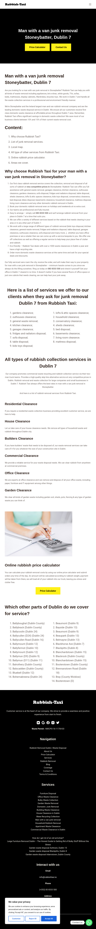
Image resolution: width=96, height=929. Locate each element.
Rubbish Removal (48, 761)
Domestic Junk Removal (48, 807)
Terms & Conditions (48, 774)
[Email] (43, 722)
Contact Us (48, 771)
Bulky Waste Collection (48, 800)
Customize (16, 919)
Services (48, 758)
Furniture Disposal (48, 793)
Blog (48, 764)
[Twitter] (57, 722)
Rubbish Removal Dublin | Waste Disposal (48, 748)
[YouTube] (38, 722)
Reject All (32, 919)
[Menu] (90, 4)
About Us (48, 751)
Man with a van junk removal (48, 820)
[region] (32, 911)
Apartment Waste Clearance (48, 826)
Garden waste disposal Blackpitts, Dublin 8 (48, 851)
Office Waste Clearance (48, 797)
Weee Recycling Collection (48, 816)
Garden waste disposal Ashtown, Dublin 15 (48, 848)
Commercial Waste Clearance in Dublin (48, 829)
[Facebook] (48, 722)
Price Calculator (48, 754)
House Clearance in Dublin (48, 813)
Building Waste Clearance (48, 810)
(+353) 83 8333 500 (48, 889)
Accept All (49, 919)
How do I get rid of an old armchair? (48, 838)
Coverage (48, 767)
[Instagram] (52, 722)
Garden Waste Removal (48, 803)
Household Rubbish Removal (48, 823)
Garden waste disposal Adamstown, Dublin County (48, 854)
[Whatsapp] (89, 922)
